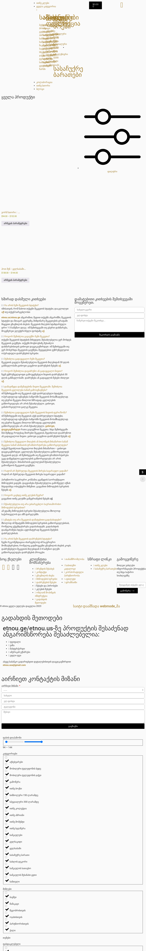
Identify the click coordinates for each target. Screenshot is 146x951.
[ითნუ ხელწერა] (6, 824)
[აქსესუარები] (6, 757)
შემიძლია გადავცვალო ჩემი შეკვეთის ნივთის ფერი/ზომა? (35, 412)
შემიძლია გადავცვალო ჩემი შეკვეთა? (24, 359)
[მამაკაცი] (6, 899)
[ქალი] (6, 926)
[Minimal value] (14, 742)
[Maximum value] (33, 742)
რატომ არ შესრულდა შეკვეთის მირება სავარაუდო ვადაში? (36, 471)
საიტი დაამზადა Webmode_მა (96, 606)
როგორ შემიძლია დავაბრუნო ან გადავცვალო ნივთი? (33, 371)
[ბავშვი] (6, 893)
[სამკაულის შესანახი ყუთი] (6, 870)
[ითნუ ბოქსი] (6, 784)
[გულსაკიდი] (6, 837)
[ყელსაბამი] (6, 844)
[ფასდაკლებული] (6, 948)
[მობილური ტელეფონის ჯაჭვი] (6, 771)
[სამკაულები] (6, 830)
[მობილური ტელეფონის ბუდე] (6, 764)
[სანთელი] (6, 877)
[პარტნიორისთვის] (6, 919)
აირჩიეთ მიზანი (10, 686)
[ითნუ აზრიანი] (6, 811)
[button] (36, 305)
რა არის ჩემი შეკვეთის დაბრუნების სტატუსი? (28, 538)
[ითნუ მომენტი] (6, 817)
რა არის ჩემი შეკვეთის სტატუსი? (21, 305)
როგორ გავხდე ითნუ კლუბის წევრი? (24, 495)
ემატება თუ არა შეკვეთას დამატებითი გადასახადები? (32, 519)
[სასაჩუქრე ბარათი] (6, 850)
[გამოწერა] (6, 777)
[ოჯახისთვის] (6, 913)
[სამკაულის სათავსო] (6, 864)
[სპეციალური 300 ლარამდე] (6, 797)
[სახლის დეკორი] (6, 857)
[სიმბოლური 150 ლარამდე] (6, 791)
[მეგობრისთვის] (6, 906)
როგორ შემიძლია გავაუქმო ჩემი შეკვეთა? (27, 336)
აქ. (43, 331)
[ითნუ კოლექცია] (6, 804)
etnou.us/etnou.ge (10, 317)
